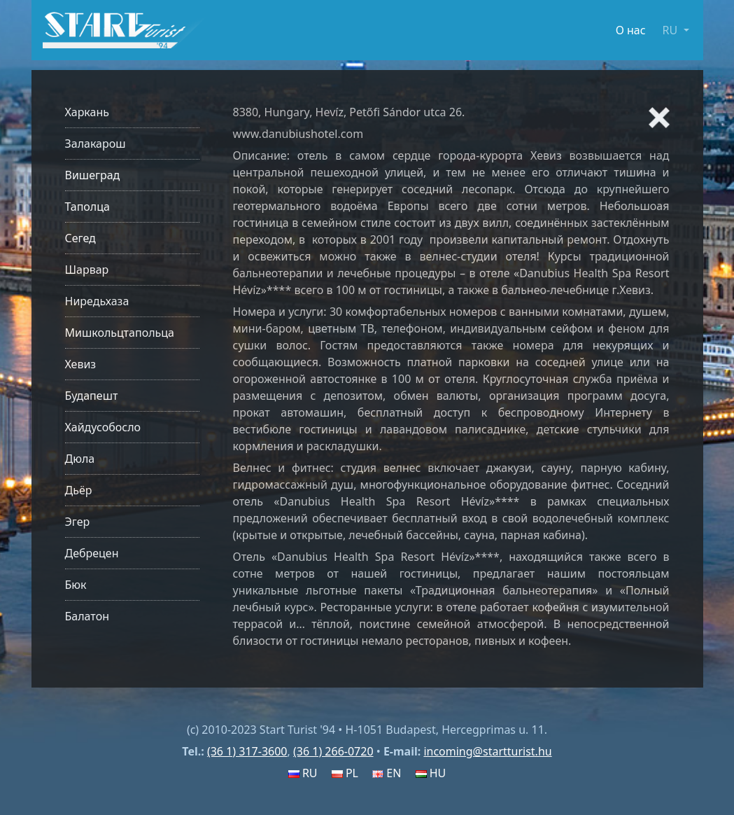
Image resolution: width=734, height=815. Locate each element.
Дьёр (78, 490)
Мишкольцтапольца (119, 332)
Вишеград (92, 175)
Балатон (87, 616)
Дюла (80, 458)
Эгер (77, 521)
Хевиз (81, 364)
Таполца (87, 206)
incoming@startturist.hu (487, 751)
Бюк (76, 584)
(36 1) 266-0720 (333, 751)
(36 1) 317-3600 (247, 751)
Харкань (87, 112)
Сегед (80, 238)
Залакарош (95, 143)
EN (386, 773)
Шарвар (87, 269)
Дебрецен (92, 553)
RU (303, 773)
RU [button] (672, 30)
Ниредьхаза (97, 301)
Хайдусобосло (103, 427)
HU (431, 773)
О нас (631, 30)
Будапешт (91, 395)
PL (345, 773)
